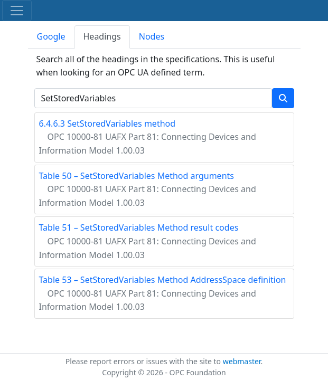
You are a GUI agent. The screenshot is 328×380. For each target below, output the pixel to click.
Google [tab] (51, 36)
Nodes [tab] (151, 36)
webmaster (242, 361)
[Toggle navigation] (17, 10)
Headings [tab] (102, 36)
